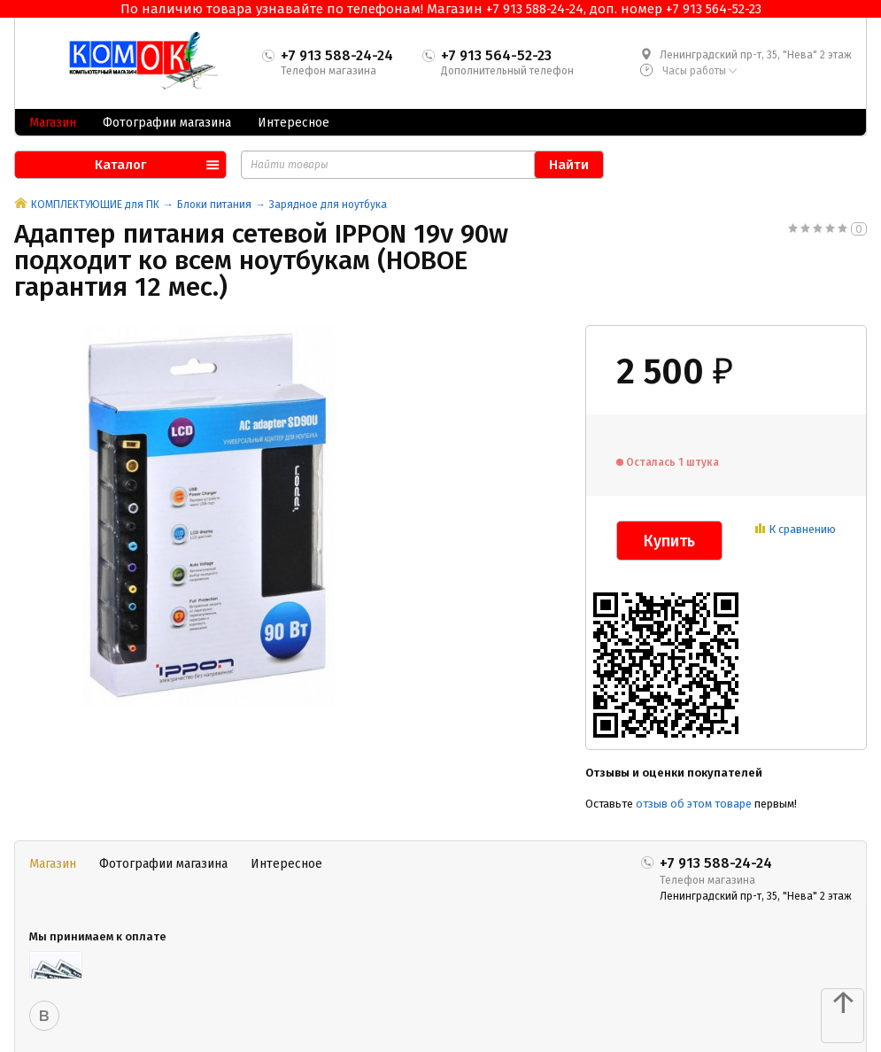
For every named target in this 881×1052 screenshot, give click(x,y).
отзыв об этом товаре (694, 803)
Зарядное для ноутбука (328, 204)
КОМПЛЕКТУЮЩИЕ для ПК (95, 204)
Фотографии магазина (167, 122)
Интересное (293, 122)
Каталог (120, 165)
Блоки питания (214, 204)
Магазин (52, 122)
